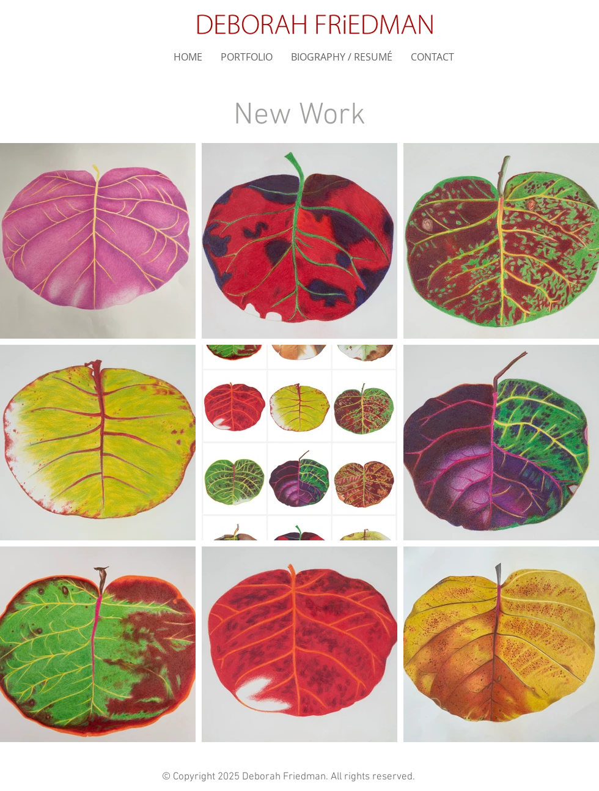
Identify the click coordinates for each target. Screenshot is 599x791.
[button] (246, 57)
